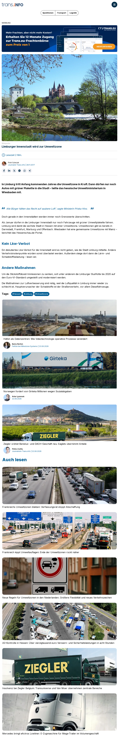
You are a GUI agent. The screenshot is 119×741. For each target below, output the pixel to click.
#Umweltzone (41, 294)
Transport (61, 13)
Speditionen (48, 13)
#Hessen (16, 294)
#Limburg (28, 294)
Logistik (73, 13)
